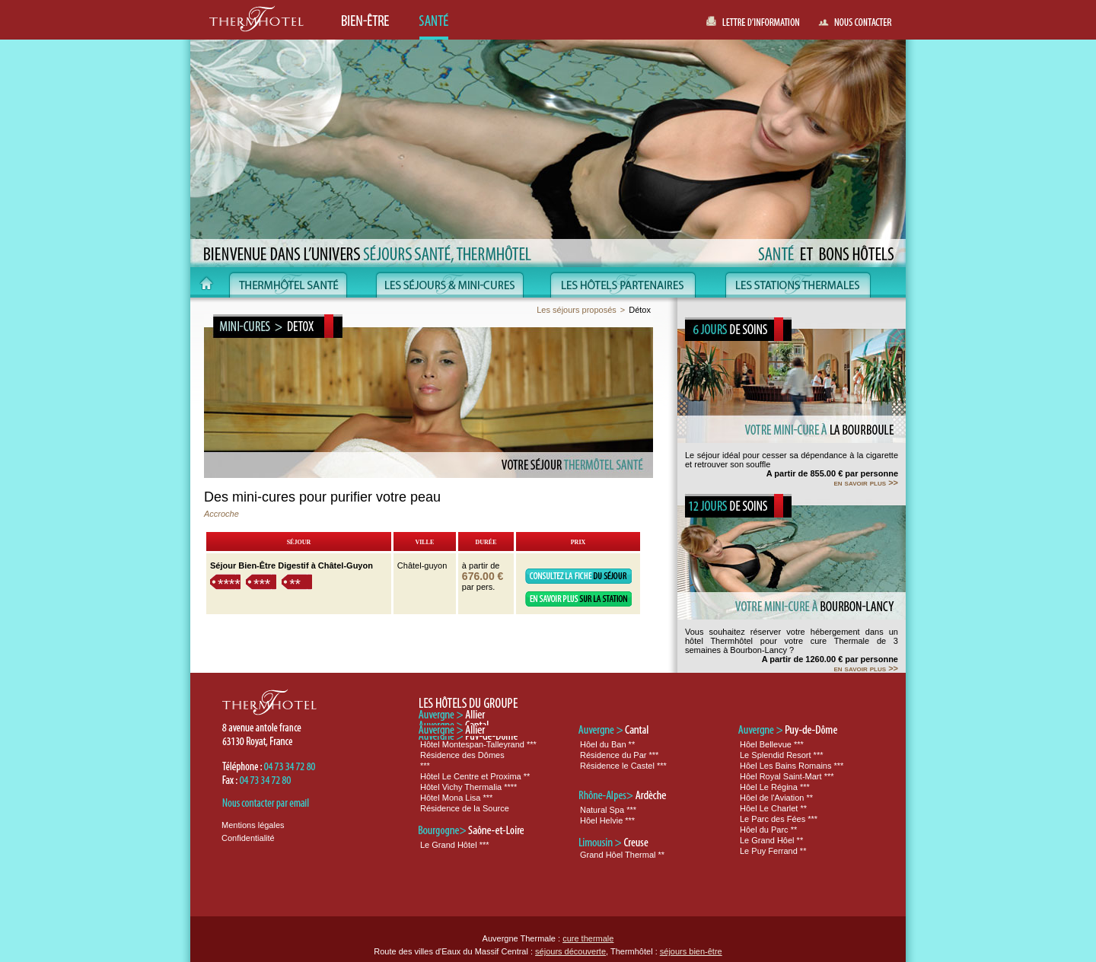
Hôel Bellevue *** (772, 744)
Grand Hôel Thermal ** (622, 854)
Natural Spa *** (608, 809)
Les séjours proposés (576, 309)
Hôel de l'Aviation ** (776, 797)
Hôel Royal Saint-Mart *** (787, 776)
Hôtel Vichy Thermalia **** (468, 787)
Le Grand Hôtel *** (454, 844)
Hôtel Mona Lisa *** (456, 797)
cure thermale (587, 938)
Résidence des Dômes (462, 755)
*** (261, 584)
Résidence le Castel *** (623, 765)
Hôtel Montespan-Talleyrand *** (478, 744)
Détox (640, 309)
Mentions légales (253, 825)
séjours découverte (570, 951)
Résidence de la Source (464, 808)
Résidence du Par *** (619, 755)
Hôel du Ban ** (607, 744)
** (295, 584)
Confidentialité (248, 838)
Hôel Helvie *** (607, 820)
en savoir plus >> (865, 482)
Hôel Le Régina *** (775, 787)
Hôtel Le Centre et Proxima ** (475, 776)
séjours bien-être (691, 951)
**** (229, 584)
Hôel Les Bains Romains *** (791, 765)
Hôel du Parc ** (768, 829)
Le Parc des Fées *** (778, 818)
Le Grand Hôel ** (771, 840)
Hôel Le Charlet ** (773, 808)
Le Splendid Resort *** (781, 755)
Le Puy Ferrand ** (773, 850)
